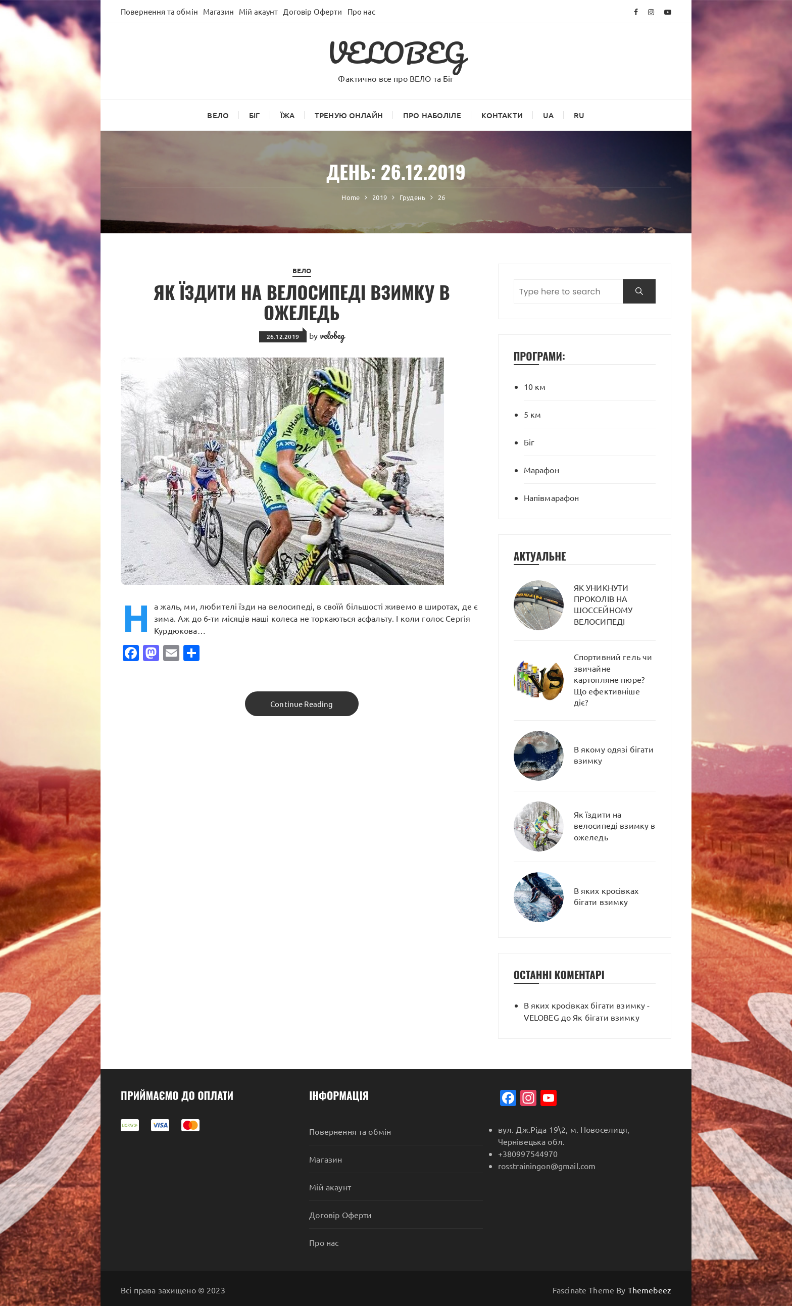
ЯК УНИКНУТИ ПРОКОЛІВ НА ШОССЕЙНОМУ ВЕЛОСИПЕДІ (603, 604)
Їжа (287, 115)
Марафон (541, 470)
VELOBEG (396, 52)
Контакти (502, 115)
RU (579, 115)
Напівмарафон (551, 497)
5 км (532, 414)
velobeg (332, 335)
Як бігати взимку (606, 1017)
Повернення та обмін (159, 11)
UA (548, 115)
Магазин (218, 11)
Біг (254, 115)
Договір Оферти (312, 11)
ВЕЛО (218, 115)
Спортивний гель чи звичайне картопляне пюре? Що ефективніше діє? (613, 679)
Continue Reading (301, 704)
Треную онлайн (349, 115)
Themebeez (649, 1290)
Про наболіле (432, 115)
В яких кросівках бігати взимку (606, 896)
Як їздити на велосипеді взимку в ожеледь (302, 301)
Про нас (362, 11)
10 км (535, 386)
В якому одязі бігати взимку (614, 754)
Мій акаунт (258, 11)
